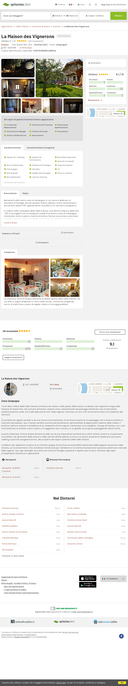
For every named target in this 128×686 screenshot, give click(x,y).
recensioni (95, 100)
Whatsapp (26, 47)
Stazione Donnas (54, 468)
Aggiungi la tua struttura (113, 4)
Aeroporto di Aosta (11, 477)
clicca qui (61, 682)
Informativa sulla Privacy (12, 635)
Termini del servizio (70, 632)
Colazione (9, 252)
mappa (5, 44)
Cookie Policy (30, 635)
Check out (72, 15)
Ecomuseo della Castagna (80, 538)
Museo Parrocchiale (77, 532)
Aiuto (81, 4)
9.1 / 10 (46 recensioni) (22, 41)
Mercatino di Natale (77, 514)
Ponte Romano (9, 543)
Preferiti (60, 4)
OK (122, 682)
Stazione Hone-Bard (77, 520)
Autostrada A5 (9, 520)
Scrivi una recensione (110, 332)
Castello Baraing (10, 538)
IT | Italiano (116, 579)
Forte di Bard (73, 508)
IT (73, 4)
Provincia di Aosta (40, 26)
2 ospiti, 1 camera (94, 15)
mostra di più (10, 222)
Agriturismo (7, 26)
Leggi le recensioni (13, 357)
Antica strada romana (13, 514)
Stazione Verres (75, 543)
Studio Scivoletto (22, 637)
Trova (118, 15)
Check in (57, 15)
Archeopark (7, 549)
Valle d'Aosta (22, 26)
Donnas (56, 26)
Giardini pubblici (10, 526)
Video (25, 193)
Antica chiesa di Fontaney (15, 532)
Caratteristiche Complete (41, 147)
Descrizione (10, 193)
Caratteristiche (12, 147)
